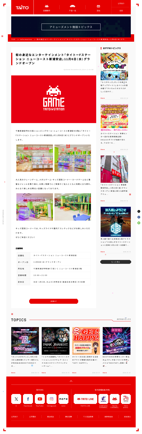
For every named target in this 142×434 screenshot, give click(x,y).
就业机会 (50, 416)
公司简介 (121, 3)
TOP (13, 39)
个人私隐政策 (88, 416)
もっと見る (115, 262)
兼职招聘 (68, 416)
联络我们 (127, 416)
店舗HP (54, 301)
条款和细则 (109, 416)
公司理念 (32, 416)
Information (26, 39)
